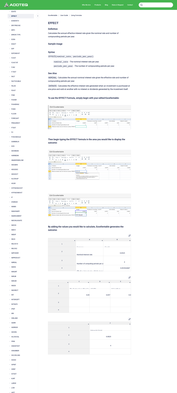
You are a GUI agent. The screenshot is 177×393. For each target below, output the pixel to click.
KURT (13, 378)
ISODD (13, 360)
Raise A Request (117, 5)
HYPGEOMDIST (16, 193)
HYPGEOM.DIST (17, 188)
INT (12, 295)
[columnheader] (62, 239)
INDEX (13, 285)
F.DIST (13, 58)
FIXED (13, 109)
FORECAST (15, 118)
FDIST (13, 90)
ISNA (13, 341)
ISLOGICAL (15, 337)
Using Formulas (76, 15)
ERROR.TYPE (15, 35)
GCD (13, 146)
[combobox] (156, 5)
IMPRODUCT (15, 258)
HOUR (13, 183)
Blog (106, 5)
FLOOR (13, 114)
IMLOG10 (14, 244)
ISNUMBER (15, 351)
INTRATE (14, 304)
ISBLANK (14, 318)
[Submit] (141, 5)
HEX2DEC (14, 169)
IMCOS (13, 225)
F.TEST (13, 72)
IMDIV (13, 230)
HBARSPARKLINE (17, 160)
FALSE (13, 86)
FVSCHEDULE (16, 137)
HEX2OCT (14, 174)
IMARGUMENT (16, 216)
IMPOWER (15, 253)
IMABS (13, 206)
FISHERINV (15, 104)
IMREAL (14, 262)
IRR (12, 313)
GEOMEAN (15, 151)
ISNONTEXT (15, 346)
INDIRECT (14, 290)
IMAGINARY (15, 211)
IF (12, 197)
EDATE (13, 11)
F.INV (13, 67)
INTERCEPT (15, 299)
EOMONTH (15, 21)
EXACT (13, 44)
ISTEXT (14, 374)
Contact (130, 5)
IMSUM (13, 281)
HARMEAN (15, 155)
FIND (13, 95)
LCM (13, 388)
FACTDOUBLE (16, 81)
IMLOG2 (14, 248)
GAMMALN (15, 142)
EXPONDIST (15, 53)
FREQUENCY (15, 123)
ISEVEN (14, 332)
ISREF (13, 369)
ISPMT (13, 365)
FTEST (13, 128)
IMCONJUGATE (16, 220)
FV (12, 132)
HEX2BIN (14, 165)
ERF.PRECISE (15, 25)
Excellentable (52, 15)
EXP (12, 49)
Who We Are (86, 5)
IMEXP (13, 234)
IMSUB (13, 276)
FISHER (14, 100)
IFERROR (14, 202)
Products (98, 5)
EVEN (13, 39)
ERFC (13, 30)
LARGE (13, 383)
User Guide (64, 15)
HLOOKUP (14, 179)
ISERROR (14, 327)
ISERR (13, 323)
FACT (13, 76)
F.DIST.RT (14, 62)
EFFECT (14, 16)
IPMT (13, 309)
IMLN (13, 239)
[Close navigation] (38, 16)
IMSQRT (14, 272)
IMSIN (13, 267)
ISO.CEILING (15, 355)
